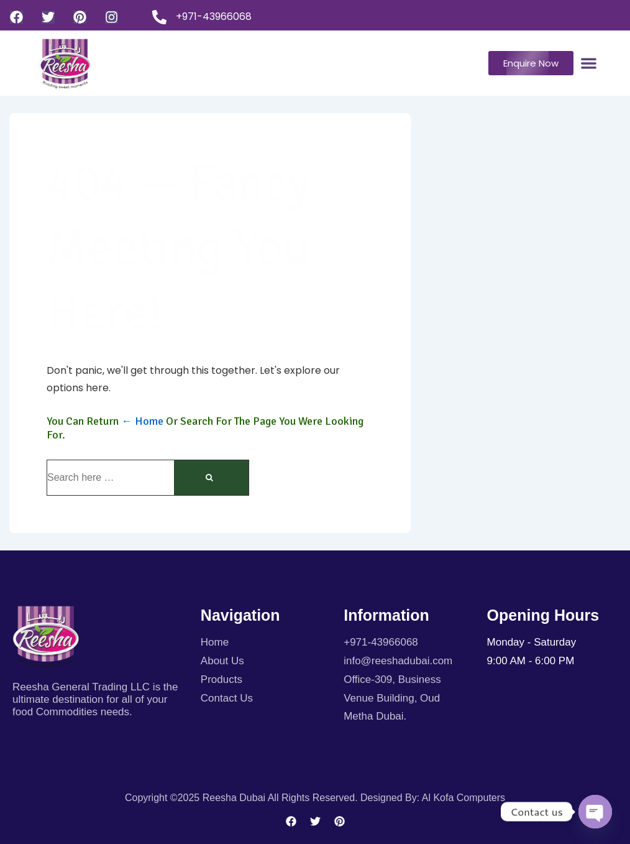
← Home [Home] (142, 421)
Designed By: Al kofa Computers (432, 797)
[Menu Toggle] (588, 63)
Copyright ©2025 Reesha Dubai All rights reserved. (242, 797)
